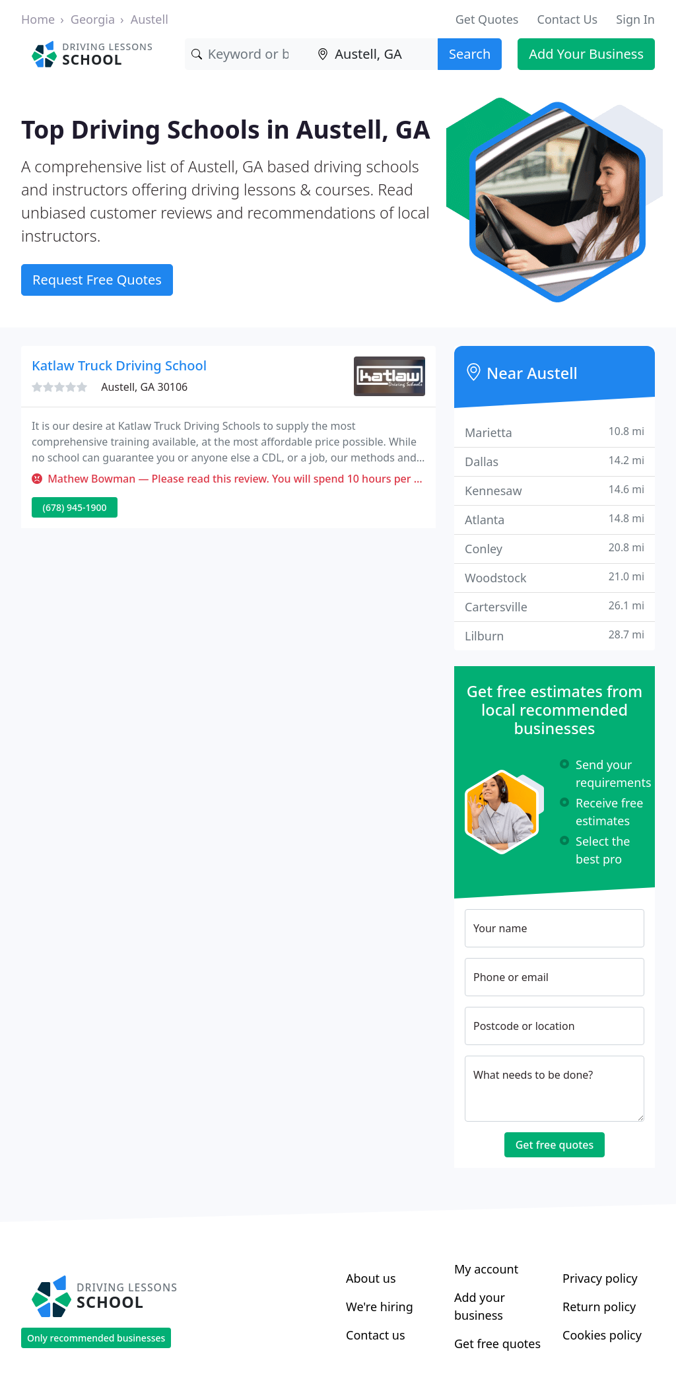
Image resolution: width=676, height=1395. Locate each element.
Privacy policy (600, 1278)
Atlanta (554, 519)
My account (486, 1269)
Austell (149, 19)
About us (371, 1278)
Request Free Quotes (97, 280)
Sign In (635, 19)
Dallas (554, 461)
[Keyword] (248, 54)
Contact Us (567, 19)
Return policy (599, 1306)
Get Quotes (487, 19)
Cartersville (554, 606)
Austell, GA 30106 (144, 387)
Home (38, 19)
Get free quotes (555, 1145)
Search (469, 54)
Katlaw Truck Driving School (119, 365)
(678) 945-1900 (75, 507)
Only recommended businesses (96, 1338)
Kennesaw (554, 490)
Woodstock (554, 577)
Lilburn (554, 635)
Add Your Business (586, 54)
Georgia (93, 19)
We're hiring (379, 1306)
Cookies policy (602, 1335)
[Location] (374, 54)
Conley (554, 548)
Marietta (554, 432)
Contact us (375, 1335)
